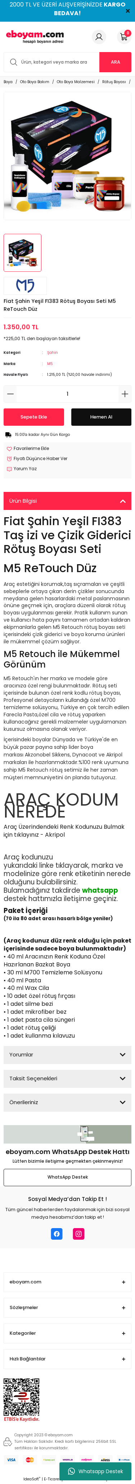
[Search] (67, 62)
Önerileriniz (23, 1102)
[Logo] (34, 37)
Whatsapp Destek (95, 1471)
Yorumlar (21, 1054)
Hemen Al (101, 417)
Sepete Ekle (34, 417)
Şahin (52, 352)
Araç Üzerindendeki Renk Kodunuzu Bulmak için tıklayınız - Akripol (64, 831)
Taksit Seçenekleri (33, 1078)
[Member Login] (99, 37)
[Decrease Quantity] (10, 394)
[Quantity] (67, 394)
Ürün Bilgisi (23, 501)
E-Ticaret (52, 1479)
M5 (50, 363)
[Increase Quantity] (124, 394)
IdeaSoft (31, 1479)
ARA (115, 62)
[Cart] (124, 37)
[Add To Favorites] (27, 449)
